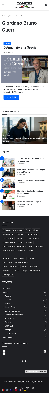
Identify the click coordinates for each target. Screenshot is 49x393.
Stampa (8, 330)
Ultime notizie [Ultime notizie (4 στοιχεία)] (35, 271)
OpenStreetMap (32, 371)
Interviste (6, 288)
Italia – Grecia (10, 307)
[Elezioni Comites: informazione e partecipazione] (8, 162)
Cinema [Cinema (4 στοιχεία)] (35, 230)
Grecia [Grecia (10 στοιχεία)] (20, 242)
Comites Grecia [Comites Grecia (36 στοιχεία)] (8, 234)
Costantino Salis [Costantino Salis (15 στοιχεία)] (32, 234)
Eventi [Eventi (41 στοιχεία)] (22, 258)
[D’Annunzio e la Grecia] (24, 69)
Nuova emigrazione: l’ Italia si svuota (31, 180)
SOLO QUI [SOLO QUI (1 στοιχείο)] (15, 271)
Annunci (8, 296)
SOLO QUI (9, 326)
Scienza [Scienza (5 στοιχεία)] (6, 271)
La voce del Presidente (14, 315)
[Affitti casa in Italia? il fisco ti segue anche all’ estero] (8, 172)
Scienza (8, 322)
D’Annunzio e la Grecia (20, 47)
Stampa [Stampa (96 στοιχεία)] (24, 271)
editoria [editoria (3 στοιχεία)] (19, 238)
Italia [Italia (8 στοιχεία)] (31, 246)
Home (5, 16)
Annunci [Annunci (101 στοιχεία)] (6, 258)
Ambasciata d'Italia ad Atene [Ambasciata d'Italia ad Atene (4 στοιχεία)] (13, 230)
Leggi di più (11, 97)
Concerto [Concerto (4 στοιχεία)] (20, 234)
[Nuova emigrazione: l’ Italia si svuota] (8, 183)
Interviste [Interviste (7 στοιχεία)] (31, 258)
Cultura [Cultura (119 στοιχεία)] (14, 258)
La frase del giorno (12, 311)
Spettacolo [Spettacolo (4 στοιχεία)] (21, 250)
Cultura (7, 44)
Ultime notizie (10, 333)
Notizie (5, 292)
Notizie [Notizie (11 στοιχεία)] (24, 266)
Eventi (7, 303)
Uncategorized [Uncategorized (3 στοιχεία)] (8, 275)
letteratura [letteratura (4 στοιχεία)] (39, 246)
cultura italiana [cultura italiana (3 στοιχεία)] (8, 238)
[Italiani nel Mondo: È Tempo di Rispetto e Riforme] (8, 205)
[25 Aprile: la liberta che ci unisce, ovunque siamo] (8, 194)
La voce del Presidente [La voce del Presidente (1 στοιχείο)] (10, 266)
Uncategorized (8, 337)
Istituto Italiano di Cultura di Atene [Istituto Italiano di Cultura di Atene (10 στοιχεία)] (14, 246)
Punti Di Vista (10, 318)
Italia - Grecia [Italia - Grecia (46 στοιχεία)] (7, 262)
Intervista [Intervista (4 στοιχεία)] (29, 242)
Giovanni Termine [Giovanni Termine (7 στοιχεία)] (9, 242)
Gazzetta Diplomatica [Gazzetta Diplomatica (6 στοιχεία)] (32, 238)
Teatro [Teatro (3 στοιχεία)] (30, 250)
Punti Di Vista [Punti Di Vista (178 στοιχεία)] (34, 266)
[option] (24, 130)
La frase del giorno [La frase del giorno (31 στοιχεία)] (21, 262)
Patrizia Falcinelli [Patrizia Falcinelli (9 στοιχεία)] (9, 250)
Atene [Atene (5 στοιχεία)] (28, 230)
